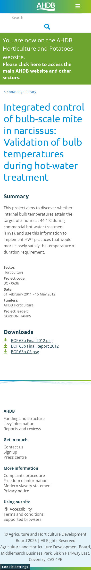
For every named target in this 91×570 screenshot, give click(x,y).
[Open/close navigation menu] (78, 6)
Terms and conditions (24, 514)
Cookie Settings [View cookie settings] (15, 566)
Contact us (13, 447)
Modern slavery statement (28, 485)
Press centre (15, 457)
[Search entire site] (45, 17)
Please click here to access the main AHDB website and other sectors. (37, 71)
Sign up (10, 452)
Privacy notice (16, 491)
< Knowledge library (20, 91)
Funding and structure (24, 418)
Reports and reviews (22, 428)
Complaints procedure (24, 475)
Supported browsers (22, 519)
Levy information (19, 423)
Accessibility (21, 509)
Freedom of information (26, 480)
